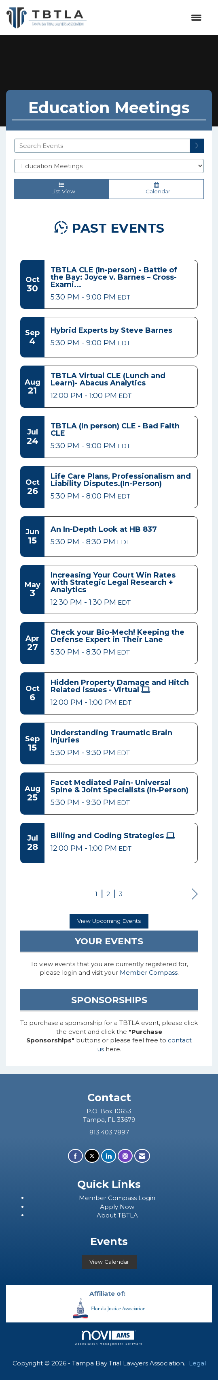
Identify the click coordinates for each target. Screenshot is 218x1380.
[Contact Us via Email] (142, 1156)
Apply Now (117, 1207)
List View (61, 188)
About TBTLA (117, 1215)
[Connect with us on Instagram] (125, 1156)
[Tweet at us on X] (92, 1156)
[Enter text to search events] (102, 146)
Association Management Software (109, 1338)
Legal (197, 1363)
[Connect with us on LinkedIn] (108, 1156)
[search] (197, 146)
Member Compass (149, 972)
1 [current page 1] (96, 894)
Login (146, 1198)
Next (195, 895)
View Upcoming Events (109, 921)
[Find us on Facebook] (75, 1156)
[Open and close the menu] (148, 17)
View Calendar (109, 1261)
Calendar (156, 188)
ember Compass (111, 1198)
